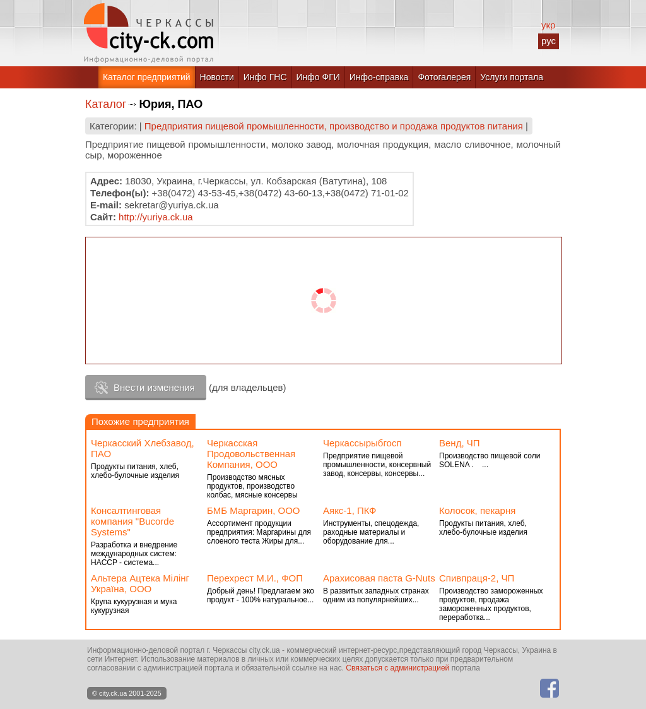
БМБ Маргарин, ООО (253, 510)
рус (548, 40)
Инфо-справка (379, 77)
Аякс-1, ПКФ (349, 510)
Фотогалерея (444, 77)
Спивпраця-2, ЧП (476, 578)
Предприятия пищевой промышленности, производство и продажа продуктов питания (333, 126)
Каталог (105, 104)
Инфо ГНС (265, 77)
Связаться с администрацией (397, 668)
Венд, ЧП (459, 443)
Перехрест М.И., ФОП (255, 578)
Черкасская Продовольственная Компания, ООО (251, 454)
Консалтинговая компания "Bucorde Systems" (132, 521)
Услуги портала (511, 77)
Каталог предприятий (147, 77)
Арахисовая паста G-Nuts (379, 578)
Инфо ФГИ (318, 77)
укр (548, 25)
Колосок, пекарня (477, 510)
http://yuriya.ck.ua (156, 217)
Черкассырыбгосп (362, 443)
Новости (217, 77)
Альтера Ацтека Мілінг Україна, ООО (140, 583)
